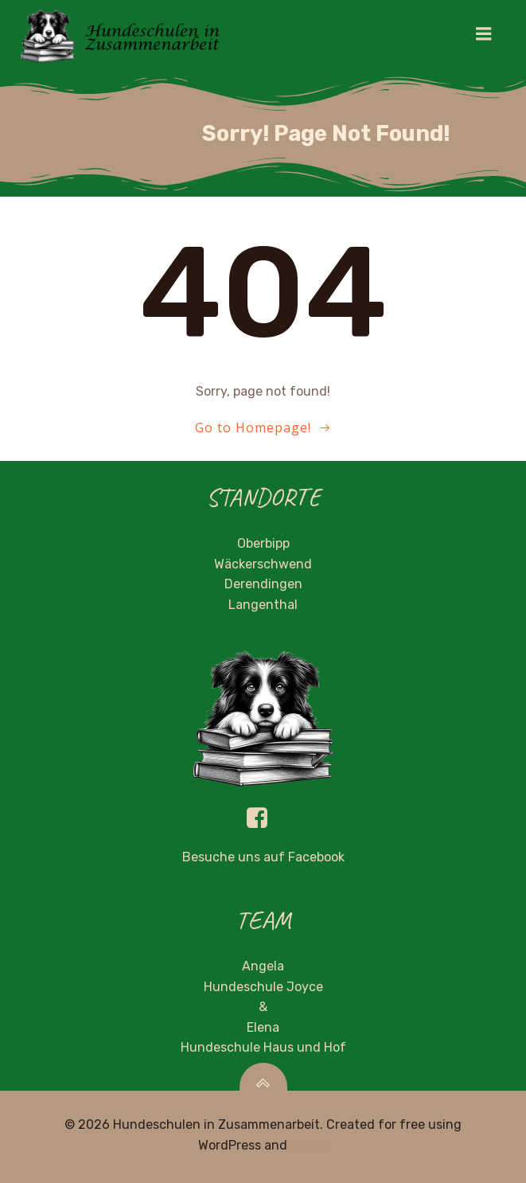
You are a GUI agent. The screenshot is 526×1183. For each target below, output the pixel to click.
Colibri (309, 1145)
